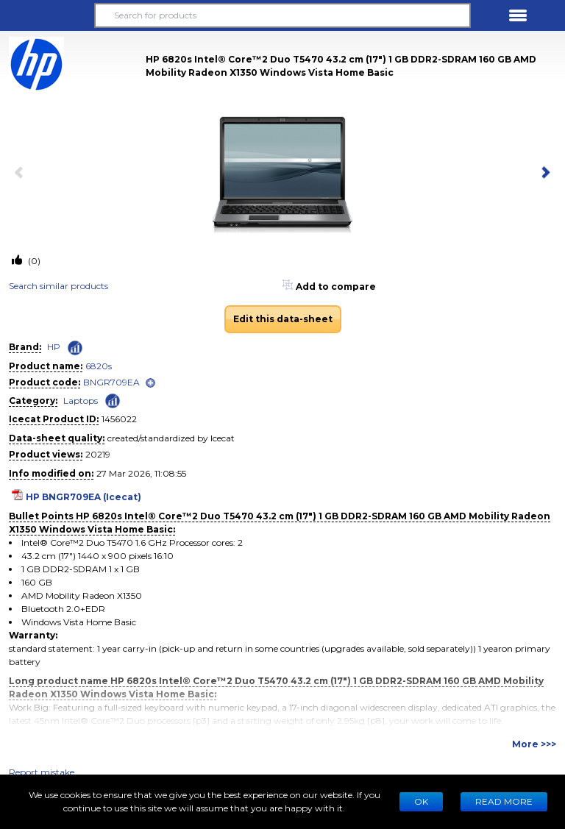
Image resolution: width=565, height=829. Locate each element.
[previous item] (22, 173)
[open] (150, 383)
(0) (33, 260)
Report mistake (41, 772)
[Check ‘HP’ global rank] (75, 348)
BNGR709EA (111, 382)
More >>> (534, 744)
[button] (47, 15)
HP (53, 346)
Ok (421, 801)
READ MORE (504, 801)
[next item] (543, 173)
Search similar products (58, 285)
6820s (98, 365)
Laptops (80, 400)
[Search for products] (282, 15)
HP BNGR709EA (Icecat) (83, 496)
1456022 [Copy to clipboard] (119, 418)
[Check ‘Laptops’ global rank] (112, 399)
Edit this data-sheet (283, 318)
